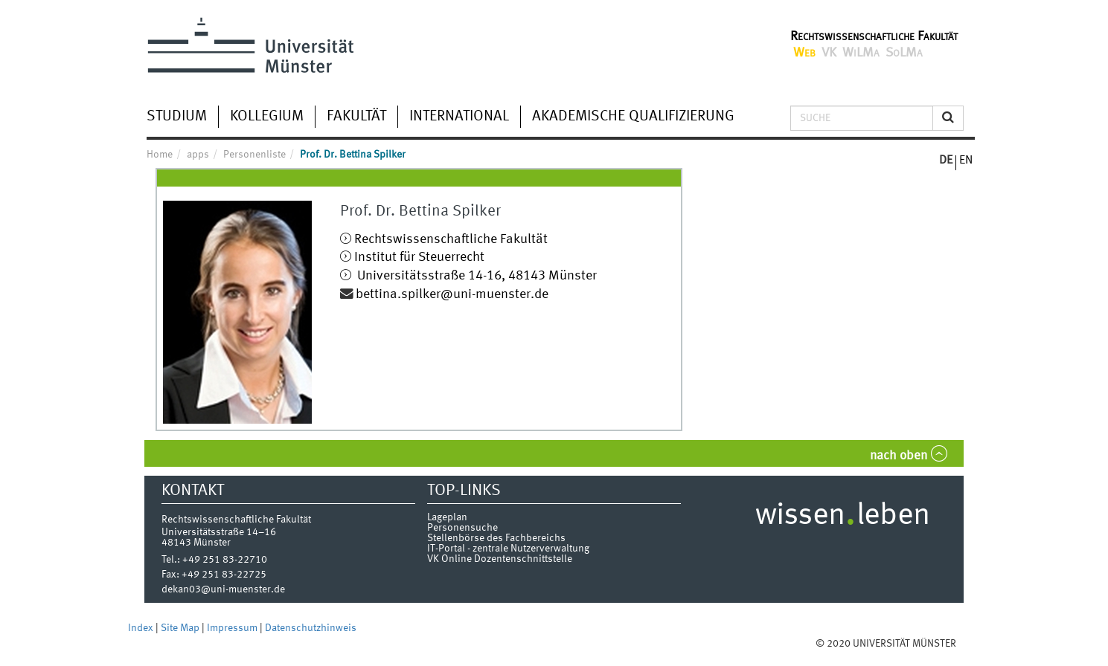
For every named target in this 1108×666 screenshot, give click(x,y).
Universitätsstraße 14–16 (218, 532)
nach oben (898, 456)
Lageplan (447, 517)
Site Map (181, 628)
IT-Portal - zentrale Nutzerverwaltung (508, 548)
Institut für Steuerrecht (419, 257)
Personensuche (462, 528)
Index (142, 628)
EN (966, 160)
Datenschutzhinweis (310, 628)
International (459, 116)
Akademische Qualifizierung (633, 116)
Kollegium (267, 116)
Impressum (233, 628)
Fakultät (356, 116)
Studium (177, 116)
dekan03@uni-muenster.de (223, 589)
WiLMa (861, 52)
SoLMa (904, 52)
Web (804, 52)
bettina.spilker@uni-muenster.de (452, 294)
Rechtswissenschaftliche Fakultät (874, 36)
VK (829, 52)
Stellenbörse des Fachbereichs (496, 538)
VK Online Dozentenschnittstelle (499, 559)
